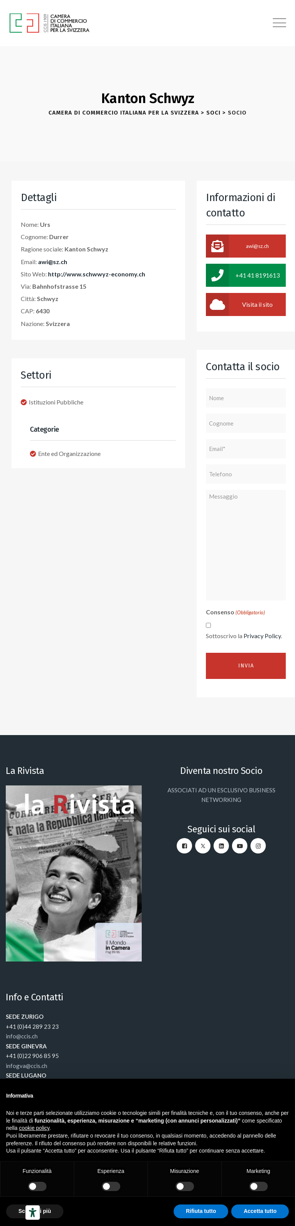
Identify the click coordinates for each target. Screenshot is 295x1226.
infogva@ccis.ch (26, 1065)
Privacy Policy (262, 635)
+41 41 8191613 (243, 275)
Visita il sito (239, 304)
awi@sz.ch (52, 261)
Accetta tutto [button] (260, 1211)
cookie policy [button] (34, 1128)
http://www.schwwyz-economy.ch (96, 274)
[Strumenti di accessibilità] (32, 1212)
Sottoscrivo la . (244, 635)
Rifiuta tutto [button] (201, 1211)
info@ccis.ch (22, 1036)
